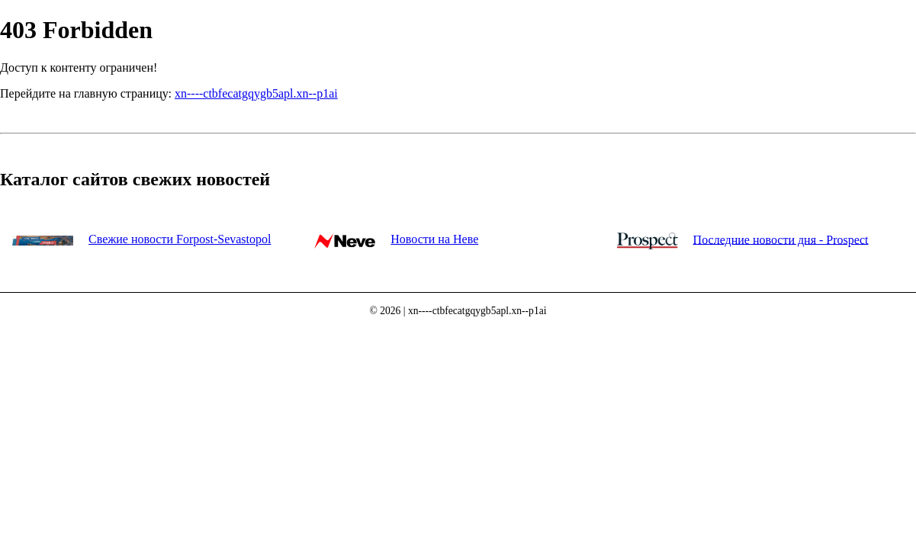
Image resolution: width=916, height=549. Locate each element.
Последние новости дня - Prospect (781, 239)
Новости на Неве (434, 239)
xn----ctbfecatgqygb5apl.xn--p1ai (256, 93)
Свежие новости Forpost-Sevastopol (179, 239)
